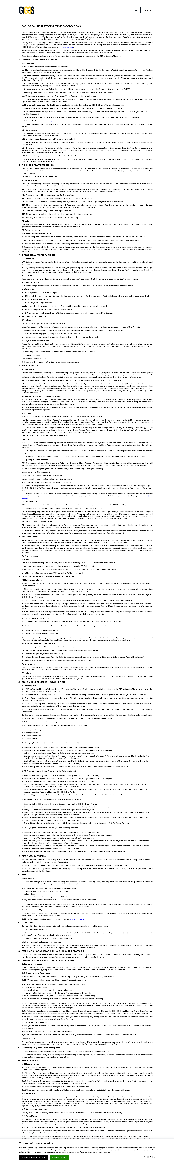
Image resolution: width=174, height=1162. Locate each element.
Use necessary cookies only (34, 1157)
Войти (148, 10)
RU (135, 10)
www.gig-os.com (66, 47)
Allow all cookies (60, 1157)
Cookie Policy (149, 1157)
